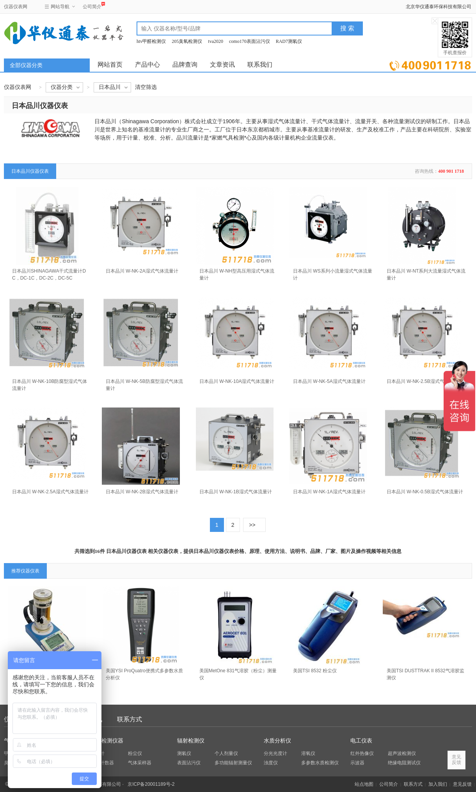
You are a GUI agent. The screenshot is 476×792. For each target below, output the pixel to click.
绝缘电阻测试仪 (404, 762)
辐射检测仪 (190, 741)
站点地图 (364, 784)
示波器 (357, 762)
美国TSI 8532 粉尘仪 (315, 670)
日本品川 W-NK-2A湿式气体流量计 (142, 271)
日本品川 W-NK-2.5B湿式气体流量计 (425, 381)
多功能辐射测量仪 (233, 762)
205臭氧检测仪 (187, 41)
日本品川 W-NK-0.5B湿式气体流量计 (425, 491)
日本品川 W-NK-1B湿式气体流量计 (235, 491)
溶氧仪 (308, 753)
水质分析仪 (277, 741)
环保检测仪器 (107, 741)
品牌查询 (184, 64)
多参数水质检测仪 (320, 762)
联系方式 (129, 719)
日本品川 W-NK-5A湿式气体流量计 (329, 381)
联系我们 (259, 64)
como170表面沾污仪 (249, 41)
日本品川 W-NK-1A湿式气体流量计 (329, 491)
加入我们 (437, 784)
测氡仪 (184, 753)
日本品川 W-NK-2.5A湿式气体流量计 (50, 491)
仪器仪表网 (15, 6)
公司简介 (92, 5)
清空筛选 (146, 87)
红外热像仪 (362, 753)
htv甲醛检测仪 (151, 41)
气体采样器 (139, 762)
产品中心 (147, 64)
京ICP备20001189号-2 (151, 784)
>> (252, 525)
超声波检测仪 (402, 753)
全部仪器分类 (26, 65)
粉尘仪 (135, 753)
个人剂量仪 (226, 753)
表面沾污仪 (189, 762)
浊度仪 (271, 762)
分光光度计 (275, 753)
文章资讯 (222, 64)
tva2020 (215, 41)
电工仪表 (361, 741)
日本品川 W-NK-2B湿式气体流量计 (142, 491)
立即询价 (430, 64)
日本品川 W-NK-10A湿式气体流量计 (236, 381)
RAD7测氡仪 (289, 41)
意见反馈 (462, 784)
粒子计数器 (102, 762)
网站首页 (110, 64)
